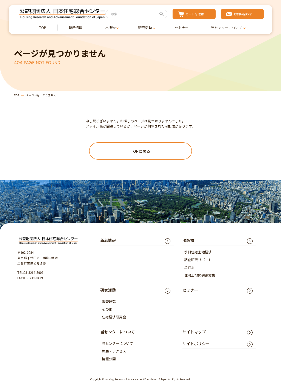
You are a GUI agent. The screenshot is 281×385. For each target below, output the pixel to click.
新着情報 (108, 240)
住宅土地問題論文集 (199, 275)
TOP (17, 95)
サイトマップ (194, 332)
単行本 (189, 267)
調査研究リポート (198, 259)
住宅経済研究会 (114, 317)
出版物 (188, 240)
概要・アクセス (114, 351)
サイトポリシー (196, 343)
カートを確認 (195, 14)
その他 (107, 309)
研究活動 (108, 290)
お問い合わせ (243, 14)
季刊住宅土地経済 (198, 252)
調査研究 (109, 301)
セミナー (190, 290)
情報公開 (109, 359)
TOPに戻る (140, 151)
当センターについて (117, 343)
